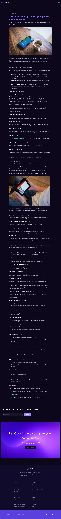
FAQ (15, 487)
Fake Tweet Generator (19, 506)
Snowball (34, 504)
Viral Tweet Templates (19, 504)
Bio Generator (17, 499)
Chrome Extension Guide (38, 484)
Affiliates (16, 491)
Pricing (15, 482)
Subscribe (27, 414)
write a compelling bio (31, 131)
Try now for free (30, 447)
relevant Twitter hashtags (20, 138)
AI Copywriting (17, 497)
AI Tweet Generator (19, 502)
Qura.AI (17, 393)
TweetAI (34, 497)
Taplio (33, 506)
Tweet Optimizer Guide (37, 487)
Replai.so (34, 499)
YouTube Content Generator (39, 489)
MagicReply (34, 502)
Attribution (16, 489)
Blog (15, 484)
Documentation (35, 482)
